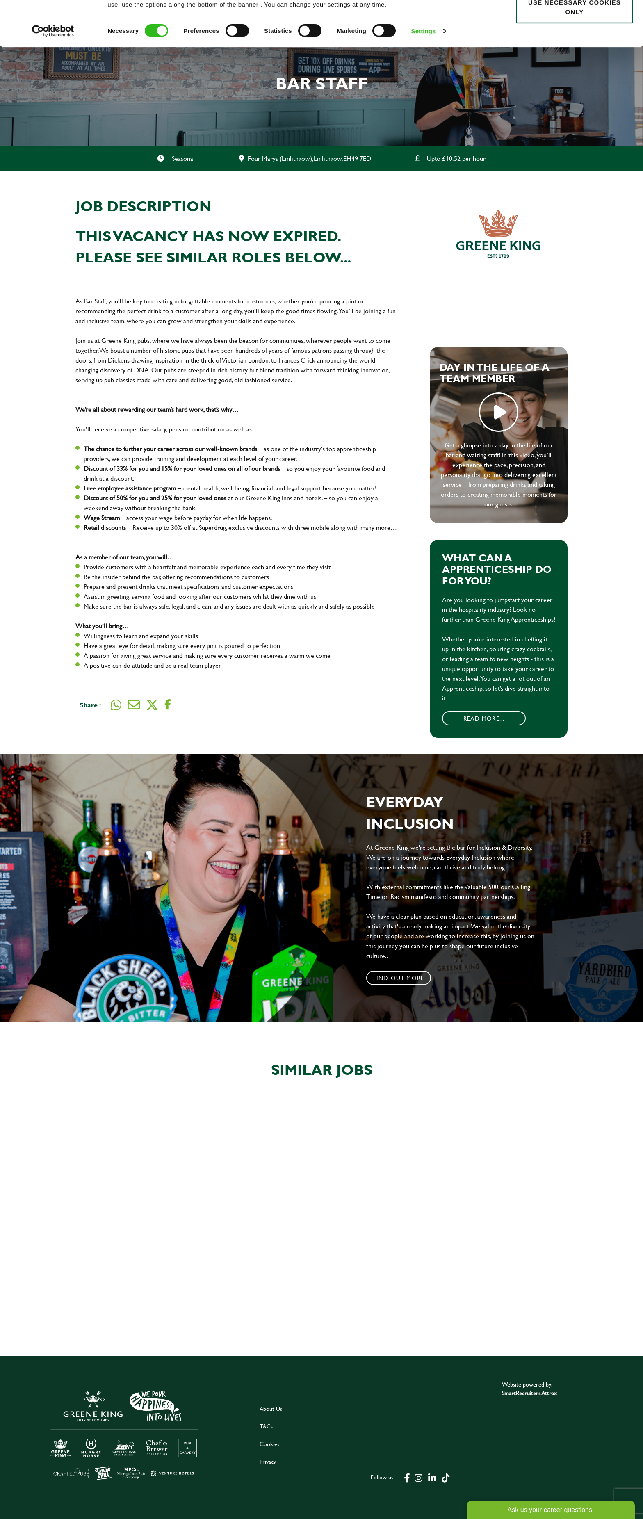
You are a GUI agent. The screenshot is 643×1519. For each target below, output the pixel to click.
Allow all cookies (574, 21)
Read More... (483, 718)
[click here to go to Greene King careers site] (124, 1434)
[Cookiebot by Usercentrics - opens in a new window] (53, 76)
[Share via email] (134, 705)
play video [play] (498, 412)
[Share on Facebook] (167, 705)
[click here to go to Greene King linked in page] (432, 1477)
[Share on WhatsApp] (116, 705)
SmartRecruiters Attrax (529, 1393)
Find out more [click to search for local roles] (398, 978)
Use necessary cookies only (574, 52)
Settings (423, 76)
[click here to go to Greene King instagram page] (418, 1477)
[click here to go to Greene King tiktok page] (445, 1477)
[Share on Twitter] (152, 705)
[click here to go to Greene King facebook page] (407, 1477)
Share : (90, 704)
